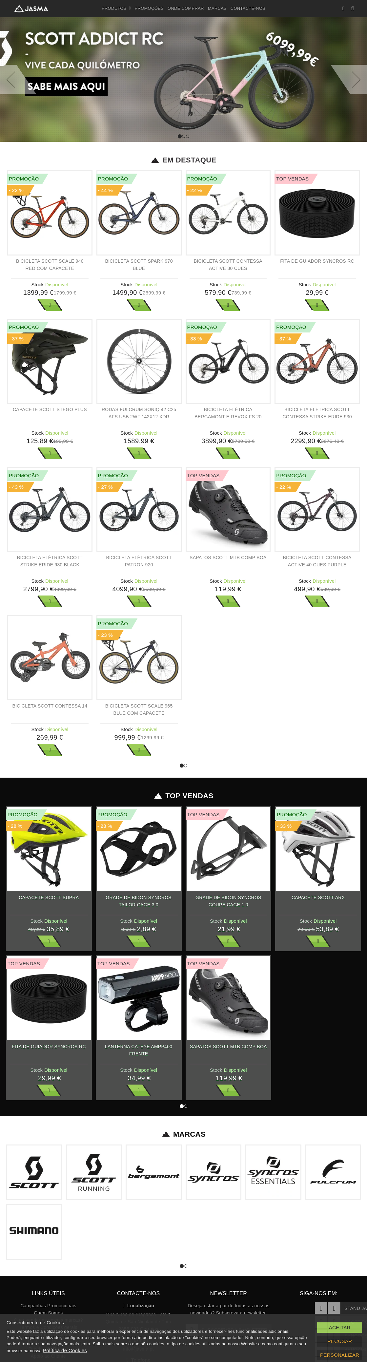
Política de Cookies (65, 1350)
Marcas (217, 8)
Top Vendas (183, 796)
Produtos (116, 8)
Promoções (149, 8)
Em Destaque (183, 160)
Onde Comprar (186, 8)
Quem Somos (48, 1312)
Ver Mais (49, 305)
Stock (37, 284)
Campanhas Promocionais (48, 1305)
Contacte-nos (248, 8)
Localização (138, 1305)
